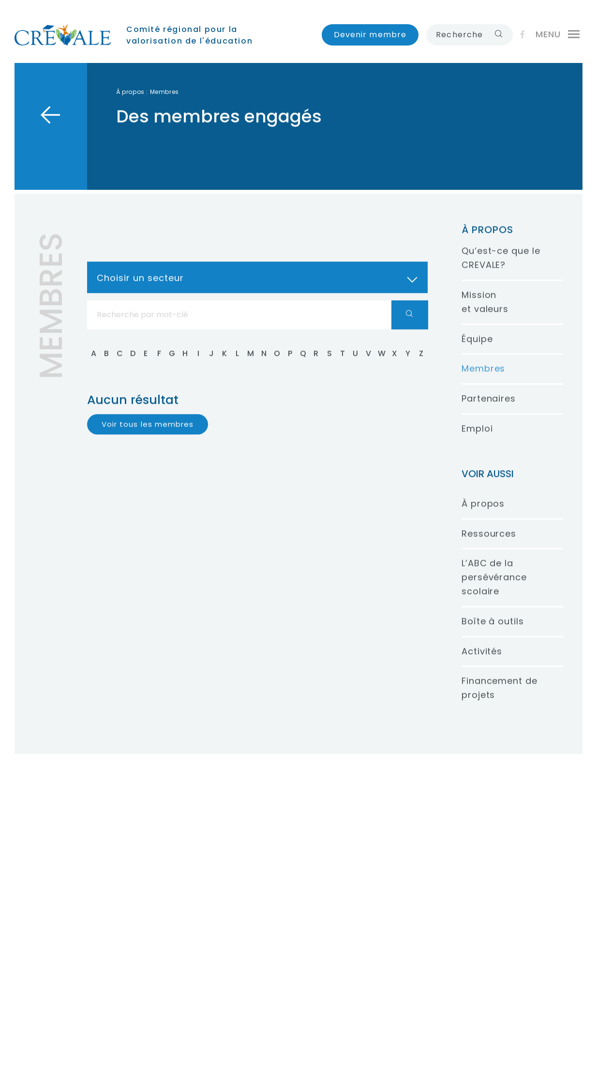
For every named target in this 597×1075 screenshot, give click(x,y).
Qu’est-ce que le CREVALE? (501, 267)
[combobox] (257, 286)
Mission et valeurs (485, 311)
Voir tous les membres (148, 433)
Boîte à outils (493, 630)
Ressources (489, 543)
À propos (130, 92)
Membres (483, 378)
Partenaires (489, 408)
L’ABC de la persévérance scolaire (494, 587)
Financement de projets (499, 697)
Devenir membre (370, 34)
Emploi (477, 437)
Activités (482, 660)
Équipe (477, 348)
